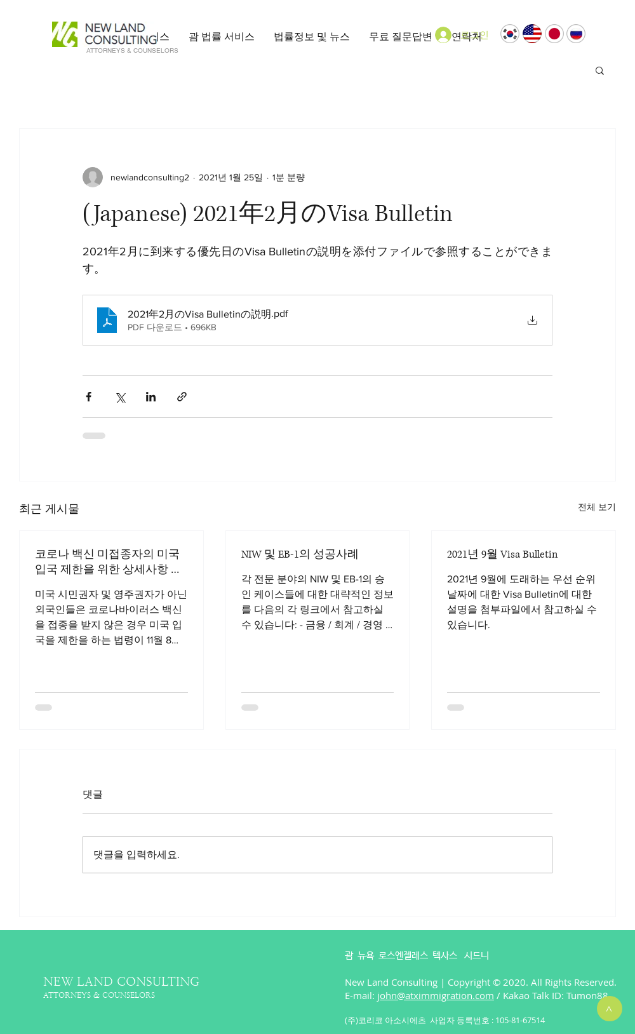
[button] (221, 37)
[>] (609, 1008)
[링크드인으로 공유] (151, 397)
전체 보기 (597, 507)
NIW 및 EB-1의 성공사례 (300, 554)
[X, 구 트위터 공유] (120, 397)
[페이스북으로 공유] (89, 397)
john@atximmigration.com (435, 995)
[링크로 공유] (182, 397)
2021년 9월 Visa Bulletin (502, 554)
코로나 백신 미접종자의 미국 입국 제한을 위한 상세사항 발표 (108, 562)
